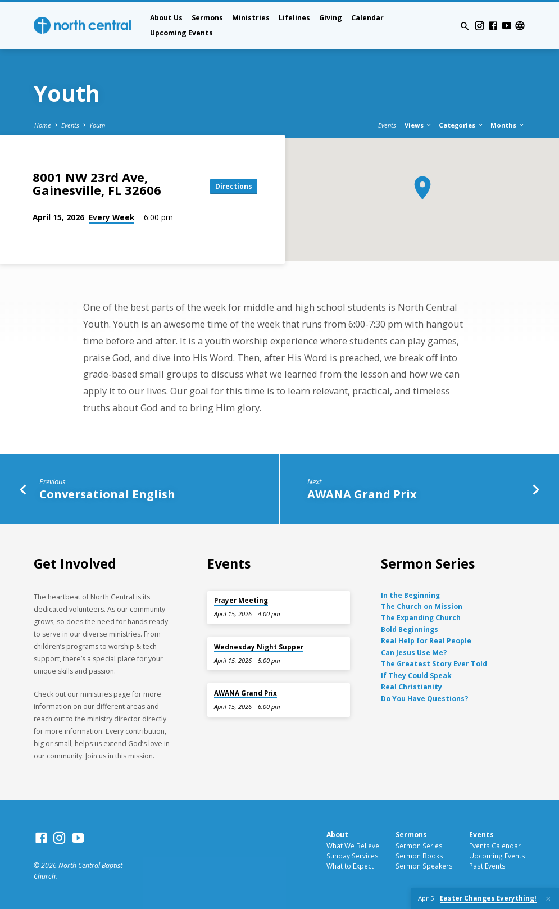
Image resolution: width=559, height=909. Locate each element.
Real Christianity (411, 687)
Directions (232, 186)
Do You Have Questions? (425, 698)
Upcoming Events (181, 33)
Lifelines (294, 17)
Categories (461, 125)
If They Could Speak (416, 675)
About (337, 834)
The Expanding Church (421, 617)
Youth (97, 125)
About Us (166, 17)
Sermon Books (419, 855)
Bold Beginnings (409, 629)
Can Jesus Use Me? (414, 652)
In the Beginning (410, 595)
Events (70, 125)
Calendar (367, 17)
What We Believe (352, 845)
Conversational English (107, 494)
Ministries (251, 17)
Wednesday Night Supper (258, 647)
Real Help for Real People (426, 641)
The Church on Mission (421, 606)
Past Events (487, 865)
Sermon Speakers (424, 865)
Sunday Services (352, 855)
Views (418, 125)
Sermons (207, 17)
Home (42, 125)
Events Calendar (495, 845)
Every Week (111, 217)
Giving (330, 17)
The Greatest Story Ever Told (434, 664)
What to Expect (350, 865)
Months (507, 125)
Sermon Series (419, 845)
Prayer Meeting (241, 600)
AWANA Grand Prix (362, 494)
